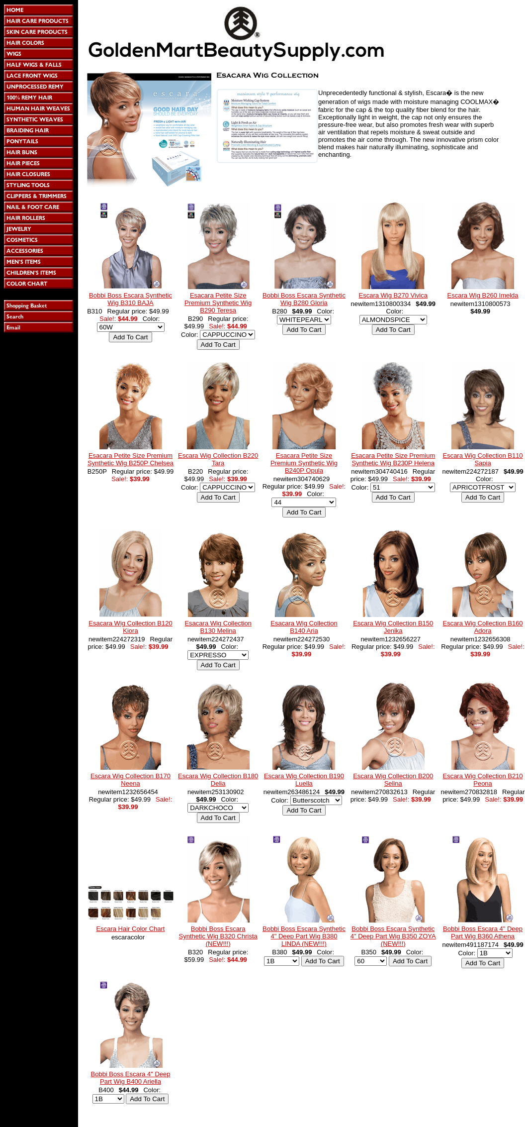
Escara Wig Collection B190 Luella (304, 779)
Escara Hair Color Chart (130, 928)
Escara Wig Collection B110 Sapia (482, 459)
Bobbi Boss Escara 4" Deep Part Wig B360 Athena (483, 932)
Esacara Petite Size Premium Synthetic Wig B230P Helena (393, 459)
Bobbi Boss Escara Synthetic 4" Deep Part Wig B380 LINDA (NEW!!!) (304, 936)
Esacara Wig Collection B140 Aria (303, 626)
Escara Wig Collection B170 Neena (130, 779)
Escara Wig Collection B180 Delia (218, 779)
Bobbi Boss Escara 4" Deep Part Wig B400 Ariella (131, 1077)
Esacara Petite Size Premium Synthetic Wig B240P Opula (304, 463)
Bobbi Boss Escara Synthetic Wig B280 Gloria (304, 299)
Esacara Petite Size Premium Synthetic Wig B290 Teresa (218, 303)
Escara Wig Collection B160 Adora (482, 626)
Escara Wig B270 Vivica (393, 295)
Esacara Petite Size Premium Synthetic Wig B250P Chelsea (131, 459)
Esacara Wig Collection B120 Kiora (130, 626)
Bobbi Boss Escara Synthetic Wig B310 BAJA (130, 299)
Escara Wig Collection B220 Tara (218, 459)
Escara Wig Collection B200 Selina (393, 779)
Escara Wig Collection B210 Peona (482, 779)
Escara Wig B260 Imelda (483, 295)
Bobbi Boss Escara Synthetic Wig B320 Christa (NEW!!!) (218, 936)
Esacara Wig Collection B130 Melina (217, 626)
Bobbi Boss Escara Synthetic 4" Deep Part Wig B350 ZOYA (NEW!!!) (393, 936)
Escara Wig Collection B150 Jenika (393, 626)
